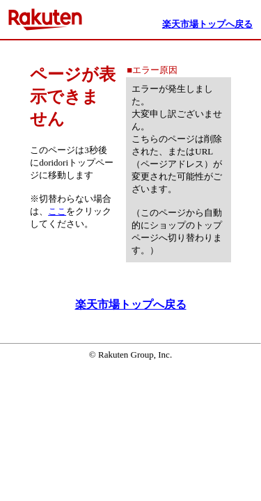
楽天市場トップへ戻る (131, 304)
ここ (57, 211)
